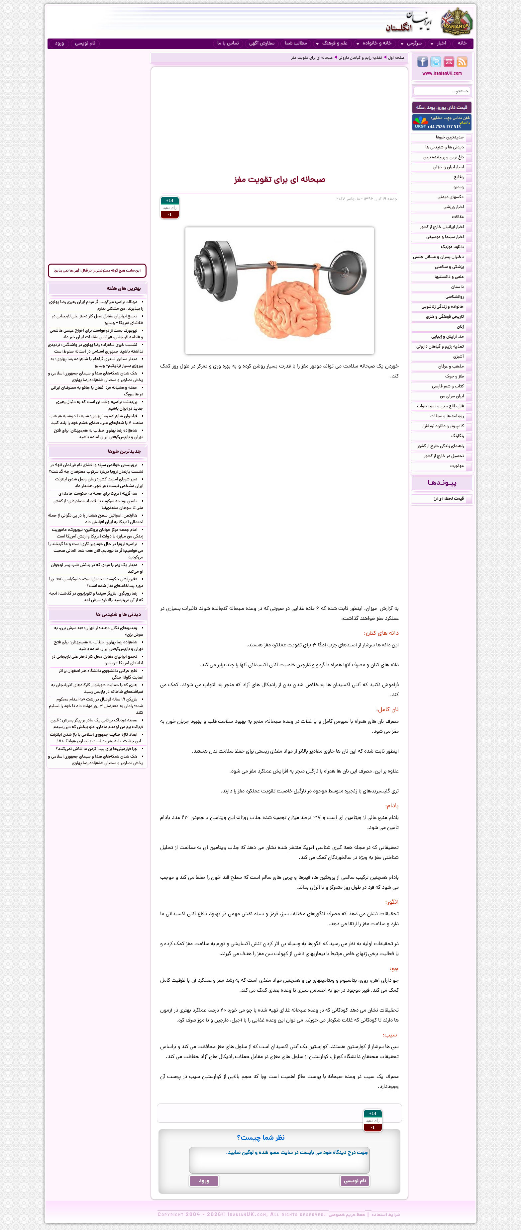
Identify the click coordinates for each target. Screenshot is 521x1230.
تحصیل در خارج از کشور (448, 456)
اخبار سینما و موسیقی (449, 237)
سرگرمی (411, 43)
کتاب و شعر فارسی (452, 387)
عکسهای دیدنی (455, 198)
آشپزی (462, 357)
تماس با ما (228, 43)
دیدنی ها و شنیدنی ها (448, 148)
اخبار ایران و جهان (452, 168)
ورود (59, 43)
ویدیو (463, 188)
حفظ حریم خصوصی (347, 1215)
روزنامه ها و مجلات (451, 417)
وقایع (463, 178)
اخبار (438, 43)
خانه (462, 43)
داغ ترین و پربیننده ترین (447, 158)
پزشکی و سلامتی (453, 267)
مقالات (462, 217)
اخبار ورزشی (458, 207)
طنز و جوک (458, 377)
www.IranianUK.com (442, 74)
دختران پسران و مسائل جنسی (442, 257)
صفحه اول (396, 58)
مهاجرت (461, 466)
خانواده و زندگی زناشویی (447, 307)
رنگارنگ (461, 437)
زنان (464, 327)
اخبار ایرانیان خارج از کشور (446, 227)
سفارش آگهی (261, 43)
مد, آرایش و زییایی (451, 337)
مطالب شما (296, 43)
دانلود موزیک (456, 247)
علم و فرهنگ (332, 43)
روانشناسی (459, 297)
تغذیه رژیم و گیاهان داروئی (360, 58)
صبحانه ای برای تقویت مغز (312, 58)
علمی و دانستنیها (453, 277)
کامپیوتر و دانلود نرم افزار (447, 427)
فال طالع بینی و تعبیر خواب (444, 407)
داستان (461, 287)
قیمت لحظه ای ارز (453, 499)
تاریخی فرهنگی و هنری (449, 317)
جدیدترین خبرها (454, 138)
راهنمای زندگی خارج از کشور (444, 447)
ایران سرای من (456, 397)
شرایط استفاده (385, 1215)
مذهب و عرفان (455, 367)
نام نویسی (85, 43)
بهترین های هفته (124, 289)
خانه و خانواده (374, 43)
